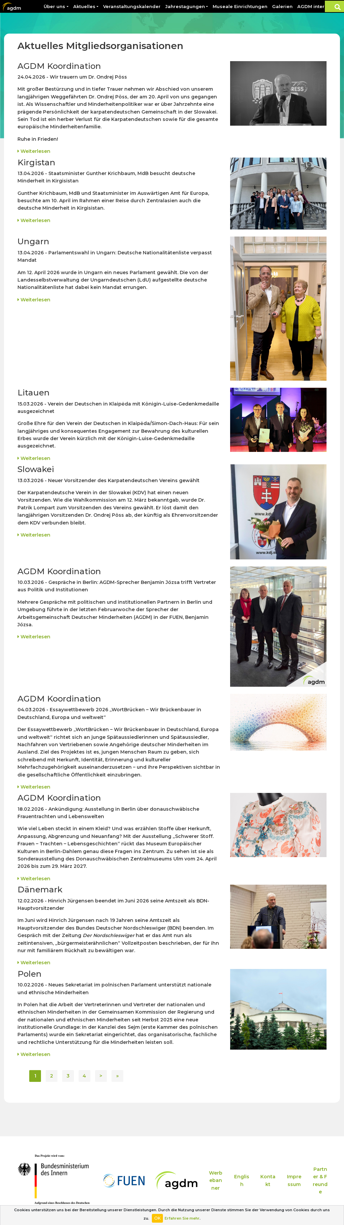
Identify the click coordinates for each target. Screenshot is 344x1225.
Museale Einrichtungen (240, 6)
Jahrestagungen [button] (185, 6)
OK (157, 1218)
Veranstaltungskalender (132, 6)
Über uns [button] (54, 6)
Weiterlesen (33, 151)
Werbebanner (215, 1180)
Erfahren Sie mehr (182, 1218)
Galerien (282, 6)
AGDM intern (312, 6)
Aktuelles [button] (84, 6)
